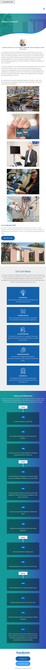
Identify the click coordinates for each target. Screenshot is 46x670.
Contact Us (23, 652)
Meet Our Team (7, 232)
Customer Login (8, 2)
